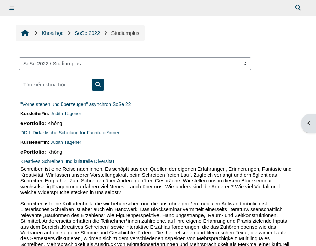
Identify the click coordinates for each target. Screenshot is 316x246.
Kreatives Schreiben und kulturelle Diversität (67, 161)
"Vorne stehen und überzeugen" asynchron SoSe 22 (75, 104)
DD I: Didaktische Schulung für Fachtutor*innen (70, 132)
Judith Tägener (66, 113)
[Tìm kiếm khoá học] (55, 85)
